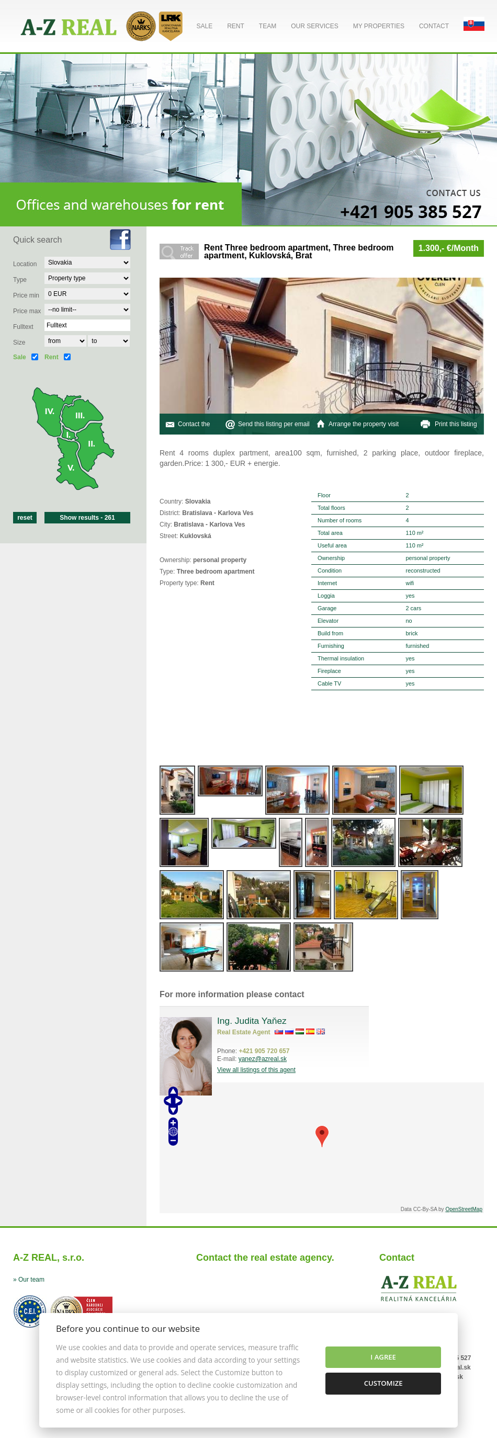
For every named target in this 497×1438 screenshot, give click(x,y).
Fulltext (23, 326)
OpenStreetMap (463, 1209)
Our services (314, 26)
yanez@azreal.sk (263, 1059)
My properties (378, 26)
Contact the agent (194, 434)
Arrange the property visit (364, 424)
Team (267, 26)
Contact (434, 26)
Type (20, 279)
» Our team (28, 1279)
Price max (27, 311)
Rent (235, 26)
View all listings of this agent (256, 1070)
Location (25, 264)
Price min (26, 295)
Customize (383, 1383)
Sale (204, 26)
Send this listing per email (274, 424)
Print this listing (456, 424)
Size (19, 342)
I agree (383, 1357)
